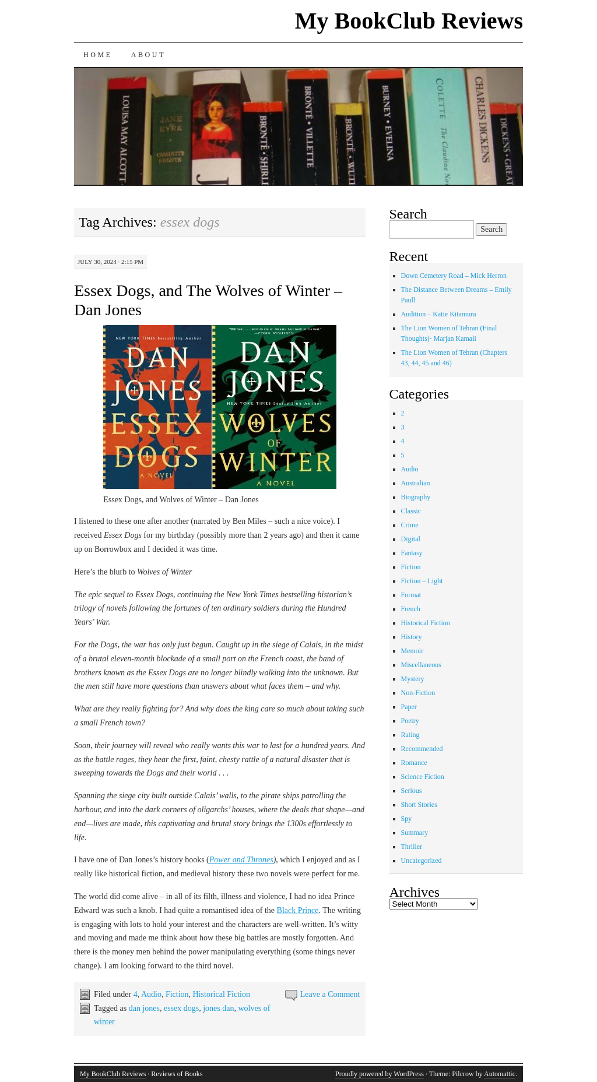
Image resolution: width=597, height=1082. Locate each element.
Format (411, 595)
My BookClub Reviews (409, 21)
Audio (151, 994)
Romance (414, 763)
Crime (410, 525)
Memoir (412, 651)
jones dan (218, 1008)
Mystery (412, 679)
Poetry (410, 721)
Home (98, 55)
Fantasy (412, 553)
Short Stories (419, 805)
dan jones (144, 1008)
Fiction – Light (422, 581)
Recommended (422, 749)
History (411, 637)
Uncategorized (421, 861)
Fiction (177, 994)
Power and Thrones (241, 859)
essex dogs (181, 1008)
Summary (415, 833)
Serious (411, 791)
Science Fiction (422, 777)
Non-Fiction (418, 693)
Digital (410, 539)
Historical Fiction (221, 994)
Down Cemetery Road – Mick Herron (454, 276)
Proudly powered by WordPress (379, 1074)
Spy (406, 819)
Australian (415, 483)
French (410, 609)
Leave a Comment (330, 994)
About (148, 55)
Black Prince (298, 910)
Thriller (412, 847)
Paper (409, 707)
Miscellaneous (421, 665)
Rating (410, 735)
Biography (416, 497)
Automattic (499, 1074)
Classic (411, 511)
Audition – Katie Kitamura (438, 314)
